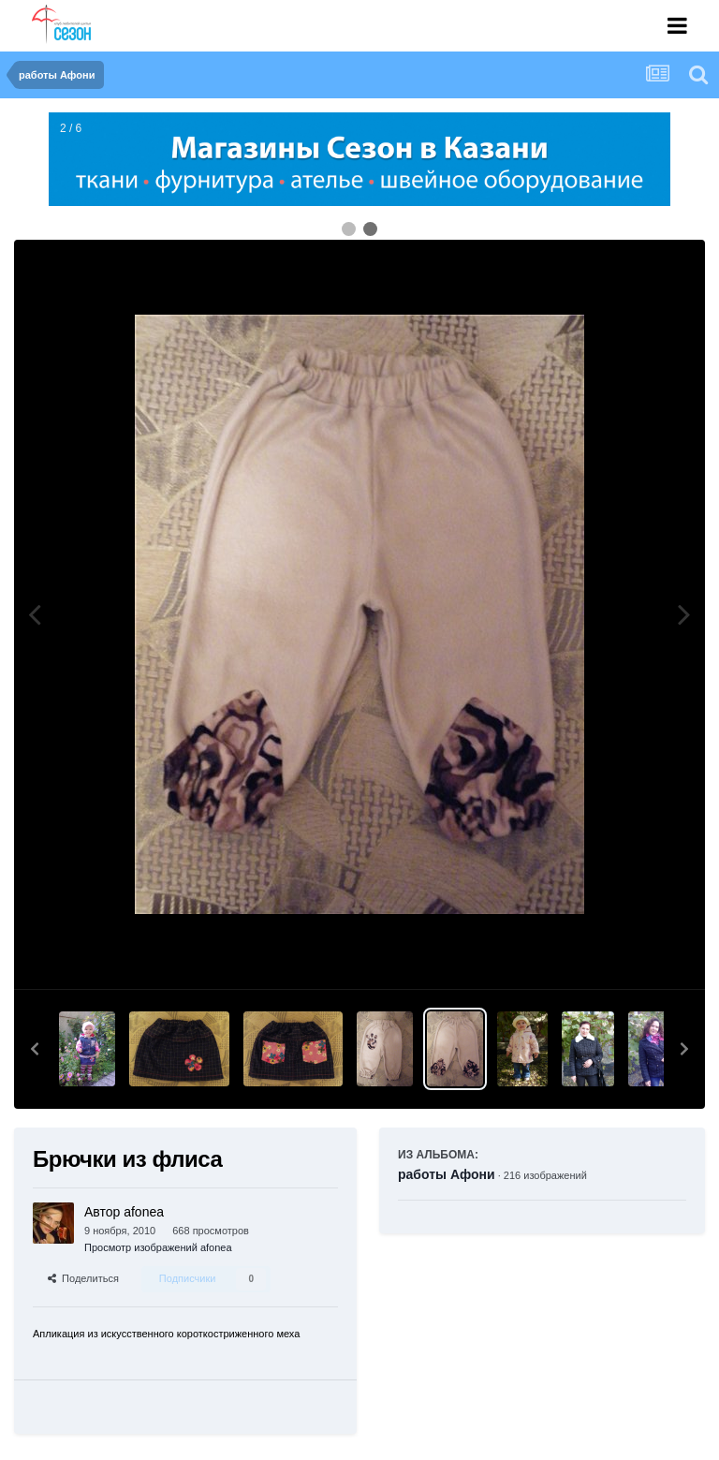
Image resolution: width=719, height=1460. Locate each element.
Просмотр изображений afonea (158, 1247)
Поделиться (83, 1278)
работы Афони (446, 1174)
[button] (34, 1048)
